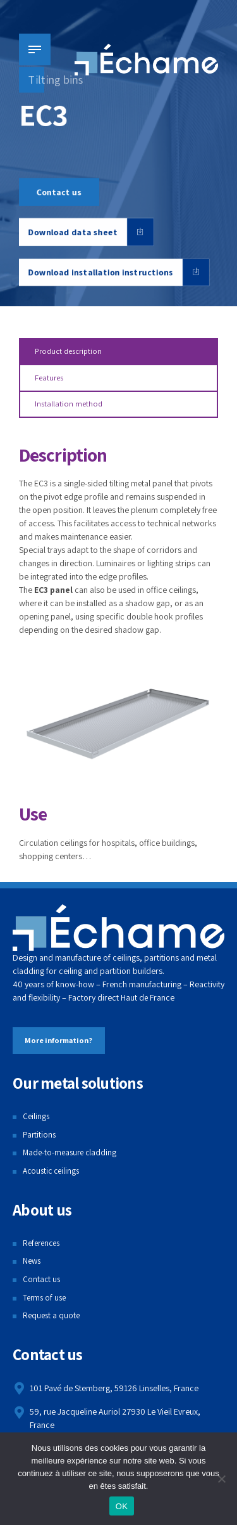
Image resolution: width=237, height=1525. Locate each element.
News (32, 1264)
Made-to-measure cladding (72, 1156)
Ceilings (37, 1120)
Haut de (135, 1000)
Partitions (40, 1137)
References (43, 1246)
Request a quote (52, 1319)
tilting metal (130, 487)
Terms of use (46, 1301)
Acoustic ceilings (53, 1174)
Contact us (42, 1282)
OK (122, 1506)
